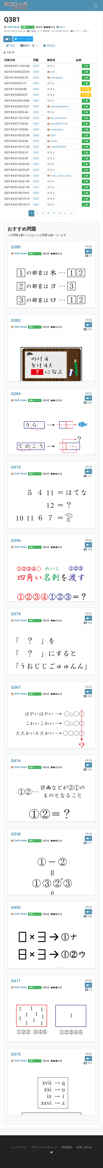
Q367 (16, 687)
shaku (54, 141)
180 (88, 549)
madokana (56, 129)
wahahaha (56, 77)
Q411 (16, 981)
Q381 (36, 66)
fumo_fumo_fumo (61, 175)
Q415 (16, 467)
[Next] (65, 213)
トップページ (19, 1147)
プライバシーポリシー (44, 1147)
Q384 (16, 393)
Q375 (16, 1054)
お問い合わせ (84, 1147)
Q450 (16, 907)
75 (88, 989)
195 (88, 769)
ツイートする (23, 39)
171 (88, 843)
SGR (53, 135)
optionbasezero (59, 106)
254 (88, 329)
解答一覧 (28, 45)
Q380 (16, 247)
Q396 (16, 540)
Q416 (16, 760)
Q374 (16, 614)
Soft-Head (13, 27)
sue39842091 (58, 146)
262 (88, 1063)
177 (88, 476)
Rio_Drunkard (58, 118)
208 (88, 696)
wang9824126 (59, 123)
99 (88, 256)
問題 (10, 45)
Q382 (16, 320)
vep (52, 71)
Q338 (16, 834)
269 (88, 402)
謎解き (62, 27)
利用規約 (67, 1147)
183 (88, 622)
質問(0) (49, 45)
